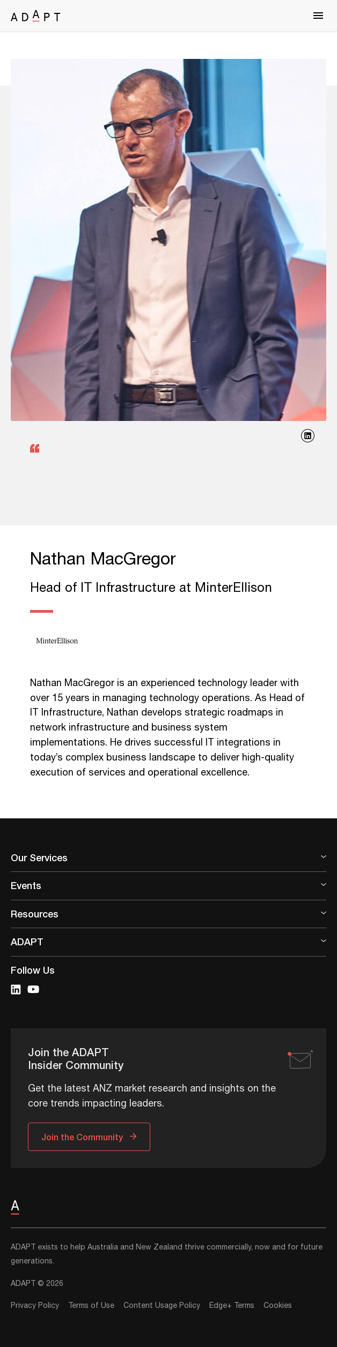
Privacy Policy (35, 1306)
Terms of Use (91, 1306)
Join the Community (82, 1136)
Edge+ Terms (231, 1306)
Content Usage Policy (161, 1306)
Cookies (277, 1306)
